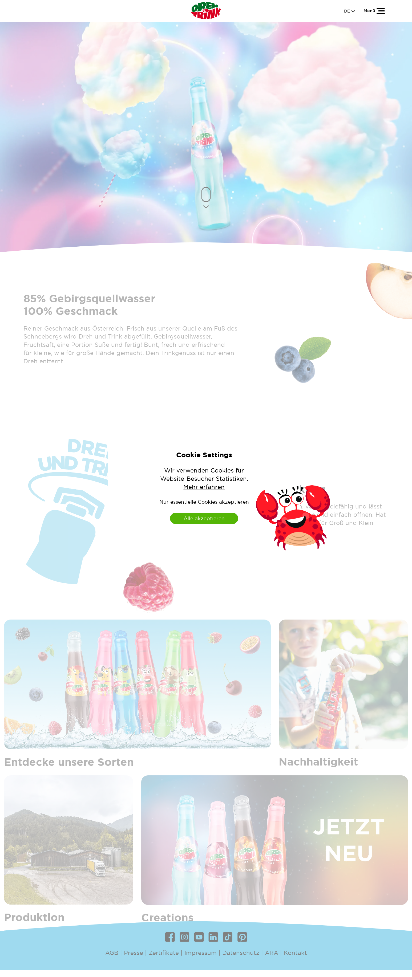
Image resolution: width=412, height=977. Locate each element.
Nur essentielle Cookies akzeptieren (204, 502)
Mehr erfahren (204, 487)
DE (349, 11)
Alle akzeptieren (204, 518)
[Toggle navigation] (375, 10)
